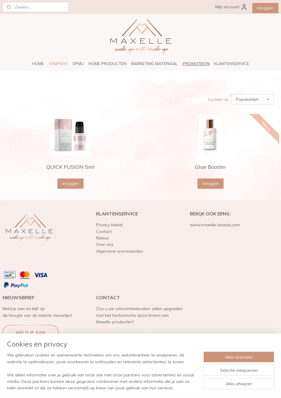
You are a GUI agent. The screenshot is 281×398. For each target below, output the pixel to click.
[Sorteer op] (252, 99)
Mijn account (231, 7)
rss (136, 387)
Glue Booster (210, 167)
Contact (104, 231)
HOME (38, 63)
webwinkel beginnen (156, 387)
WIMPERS (58, 63)
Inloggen (265, 8)
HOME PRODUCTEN (107, 63)
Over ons (104, 244)
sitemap (125, 387)
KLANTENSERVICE (231, 63)
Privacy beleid (109, 224)
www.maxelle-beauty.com (215, 224)
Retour (102, 238)
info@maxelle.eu (152, 335)
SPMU (78, 63)
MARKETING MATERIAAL (154, 63)
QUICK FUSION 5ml (70, 167)
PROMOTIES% (196, 63)
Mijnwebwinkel (203, 387)
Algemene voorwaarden (119, 251)
